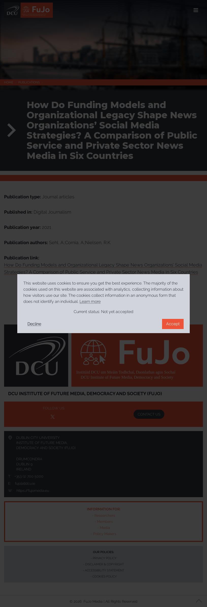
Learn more (90, 301)
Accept (173, 323)
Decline (34, 323)
